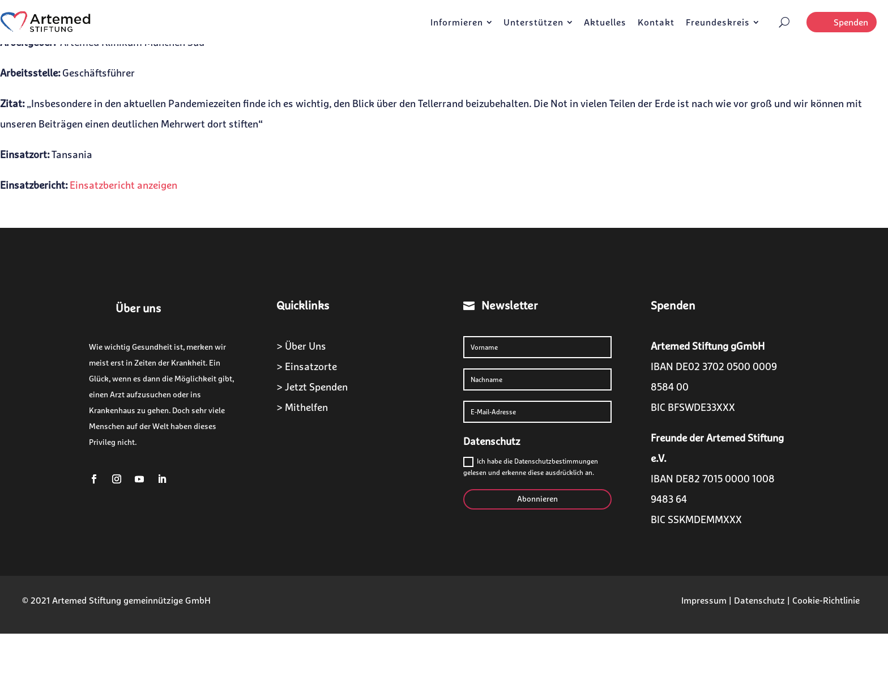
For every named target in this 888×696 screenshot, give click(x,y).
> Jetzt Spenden (312, 386)
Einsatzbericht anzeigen (123, 185)
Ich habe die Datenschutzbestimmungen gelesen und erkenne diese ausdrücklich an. (530, 467)
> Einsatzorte (306, 366)
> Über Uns (301, 346)
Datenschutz (759, 600)
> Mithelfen (302, 407)
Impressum (704, 600)
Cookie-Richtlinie (826, 600)
